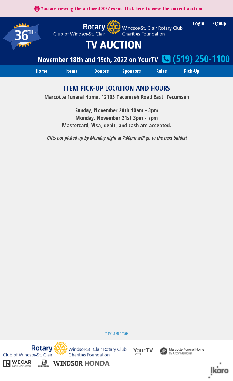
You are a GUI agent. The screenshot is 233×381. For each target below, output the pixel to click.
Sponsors (131, 71)
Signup (219, 23)
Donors (101, 71)
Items (71, 71)
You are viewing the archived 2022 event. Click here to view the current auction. (119, 8)
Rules (161, 71)
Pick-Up (191, 71)
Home (41, 71)
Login (198, 23)
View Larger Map (116, 333)
